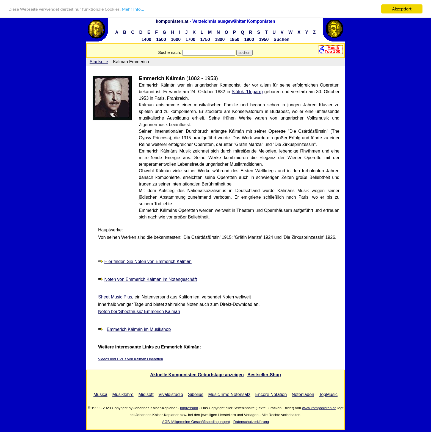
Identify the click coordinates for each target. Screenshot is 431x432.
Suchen (281, 39)
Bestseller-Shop (264, 374)
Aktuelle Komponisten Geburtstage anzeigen (197, 374)
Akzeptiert (402, 9)
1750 (205, 39)
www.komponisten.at (319, 408)
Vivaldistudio (170, 394)
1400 (146, 39)
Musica (100, 394)
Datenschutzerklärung (251, 422)
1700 (190, 39)
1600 (176, 39)
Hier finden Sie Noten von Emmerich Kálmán (147, 261)
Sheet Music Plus (115, 297)
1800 (220, 39)
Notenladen (303, 394)
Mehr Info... (133, 9)
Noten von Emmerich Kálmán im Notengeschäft (150, 279)
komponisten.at (172, 21)
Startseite (99, 61)
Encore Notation (271, 394)
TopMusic (328, 394)
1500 (161, 39)
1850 (234, 39)
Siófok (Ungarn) (247, 91)
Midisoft (146, 394)
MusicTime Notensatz (229, 394)
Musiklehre (122, 394)
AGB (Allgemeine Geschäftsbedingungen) (196, 422)
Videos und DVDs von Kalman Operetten (130, 359)
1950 (264, 39)
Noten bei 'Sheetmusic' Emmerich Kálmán (139, 311)
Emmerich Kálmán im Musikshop (139, 329)
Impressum (189, 408)
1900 (249, 39)
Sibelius (195, 394)
